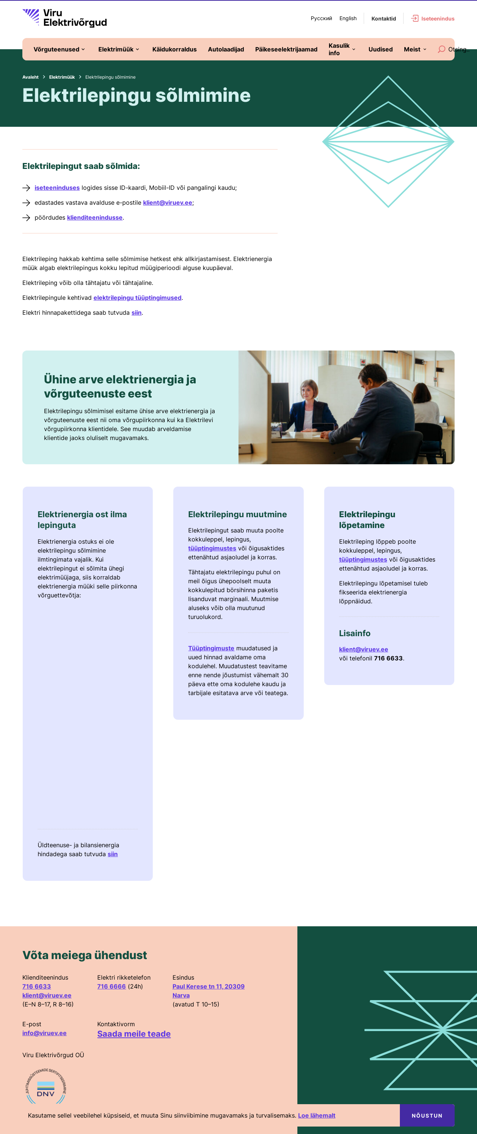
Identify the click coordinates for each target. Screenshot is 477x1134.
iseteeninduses (57, 187)
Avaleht (30, 77)
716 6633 (36, 986)
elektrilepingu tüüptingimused (137, 297)
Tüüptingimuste (211, 648)
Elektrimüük (62, 77)
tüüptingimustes (212, 548)
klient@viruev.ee (167, 202)
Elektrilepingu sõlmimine (110, 77)
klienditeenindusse (95, 217)
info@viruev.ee (44, 1033)
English (348, 18)
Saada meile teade (134, 1034)
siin (137, 312)
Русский (321, 18)
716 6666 (111, 986)
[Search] (441, 49)
